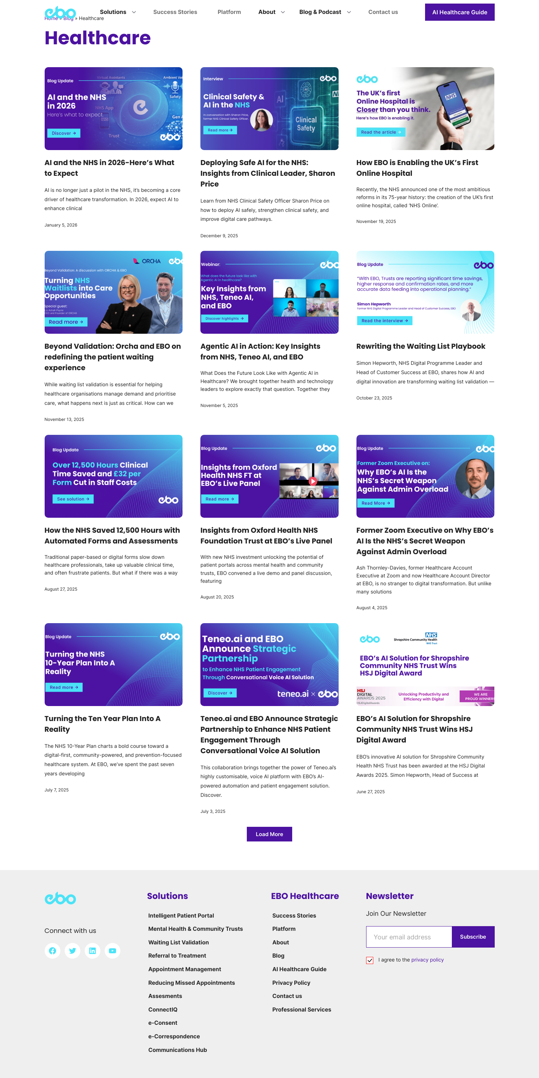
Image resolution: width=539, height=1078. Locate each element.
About (279, 942)
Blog (277, 955)
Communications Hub (177, 1049)
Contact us (286, 995)
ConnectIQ (162, 1009)
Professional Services (301, 1009)
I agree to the (411, 960)
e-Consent (162, 1022)
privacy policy (427, 960)
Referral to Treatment (176, 955)
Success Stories (293, 915)
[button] (269, 834)
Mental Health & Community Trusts (195, 928)
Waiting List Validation (178, 942)
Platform (283, 928)
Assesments (164, 995)
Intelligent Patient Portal (181, 915)
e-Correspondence (173, 1036)
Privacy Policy (290, 982)
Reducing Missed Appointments (191, 982)
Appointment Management (184, 969)
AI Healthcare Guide (459, 12)
